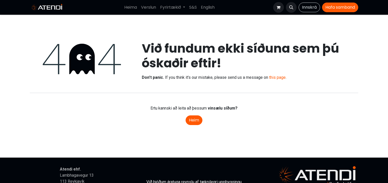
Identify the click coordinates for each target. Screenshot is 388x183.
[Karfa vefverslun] (278, 7)
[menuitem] (130, 7)
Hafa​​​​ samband (340, 7)
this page (277, 77)
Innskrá (309, 7)
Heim (194, 120)
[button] (291, 7)
